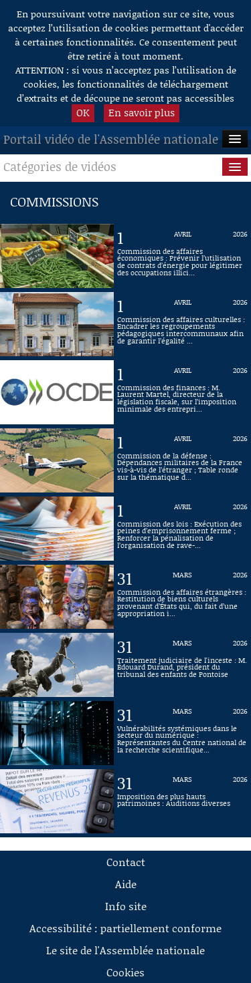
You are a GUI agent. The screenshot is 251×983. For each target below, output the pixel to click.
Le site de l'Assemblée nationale (125, 950)
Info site (126, 906)
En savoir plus (141, 112)
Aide (126, 883)
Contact (125, 861)
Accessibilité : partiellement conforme (125, 928)
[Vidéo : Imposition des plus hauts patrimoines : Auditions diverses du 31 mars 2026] (182, 801)
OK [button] (83, 112)
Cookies (125, 972)
